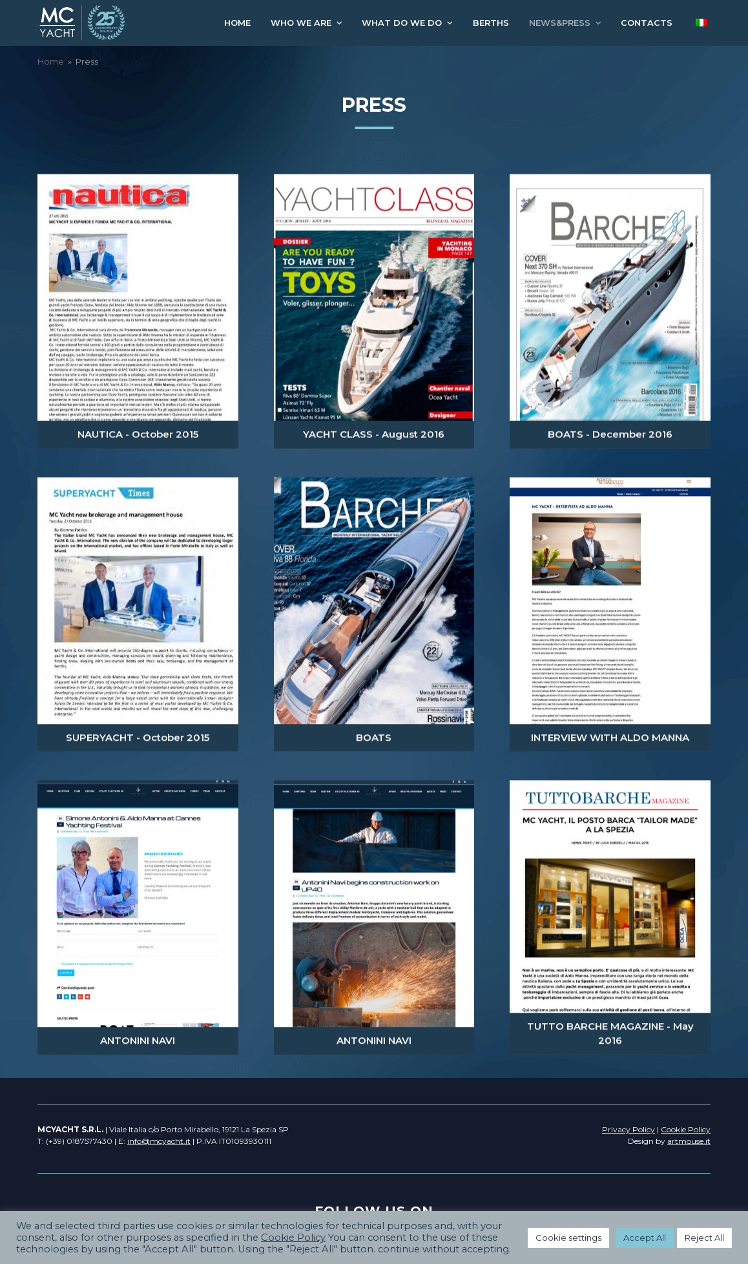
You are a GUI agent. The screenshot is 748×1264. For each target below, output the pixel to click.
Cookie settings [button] (568, 1237)
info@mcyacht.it (159, 1141)
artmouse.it (689, 1141)
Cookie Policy (293, 1237)
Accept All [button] (644, 1237)
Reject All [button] (704, 1237)
